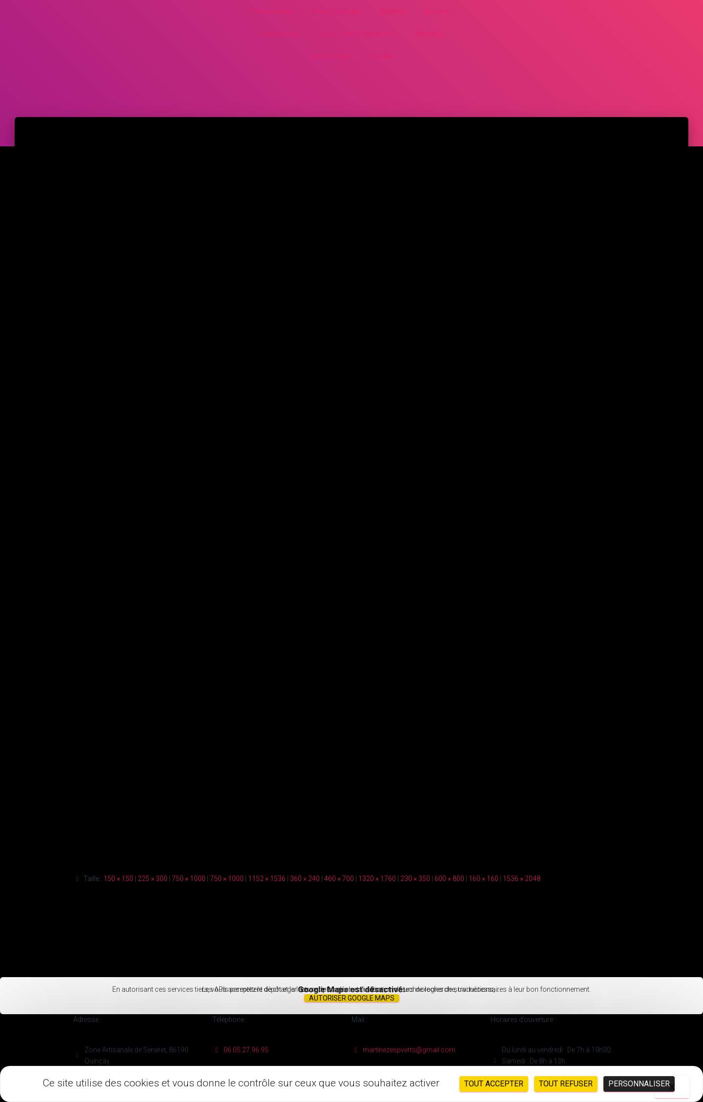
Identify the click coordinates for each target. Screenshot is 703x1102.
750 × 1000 (189, 878)
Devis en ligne (329, 56)
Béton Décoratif (336, 11)
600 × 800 (449, 878)
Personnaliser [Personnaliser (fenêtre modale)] (639, 1083)
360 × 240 (305, 878)
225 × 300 (152, 878)
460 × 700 (339, 878)
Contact (382, 56)
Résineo (392, 11)
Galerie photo (278, 34)
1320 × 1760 (377, 878)
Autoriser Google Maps (351, 998)
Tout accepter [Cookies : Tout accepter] (493, 1083)
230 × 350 (415, 878)
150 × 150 (118, 878)
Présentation (273, 11)
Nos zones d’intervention (357, 34)
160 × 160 (483, 878)
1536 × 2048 (521, 878)
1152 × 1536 (267, 878)
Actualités (429, 34)
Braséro (436, 11)
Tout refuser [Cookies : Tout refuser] (566, 1083)
